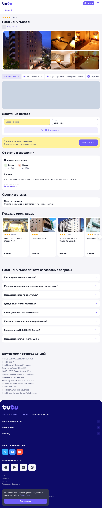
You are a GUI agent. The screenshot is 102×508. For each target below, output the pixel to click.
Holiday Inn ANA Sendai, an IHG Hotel (18, 374)
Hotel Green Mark (9, 386)
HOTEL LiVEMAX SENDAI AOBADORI (18, 359)
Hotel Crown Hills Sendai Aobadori (16, 365)
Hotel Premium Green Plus (13, 377)
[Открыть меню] (98, 3)
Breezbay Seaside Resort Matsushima (18, 380)
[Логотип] (7, 3)
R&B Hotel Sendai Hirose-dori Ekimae (18, 383)
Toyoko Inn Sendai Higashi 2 (14, 368)
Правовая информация (11, 484)
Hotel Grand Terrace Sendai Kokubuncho (19, 393)
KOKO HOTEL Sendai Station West (16, 371)
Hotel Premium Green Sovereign (15, 390)
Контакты (5, 481)
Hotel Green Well (9, 362)
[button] (5, 452)
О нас (4, 475)
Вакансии (5, 478)
